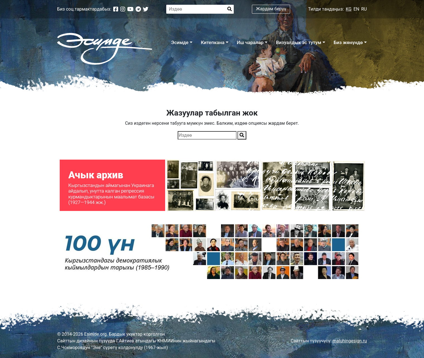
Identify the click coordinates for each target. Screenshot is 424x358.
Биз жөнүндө (348, 42)
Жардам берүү (271, 8)
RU (364, 9)
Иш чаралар (250, 42)
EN (356, 9)
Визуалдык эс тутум (298, 42)
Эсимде (179, 42)
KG (349, 9)
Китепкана (213, 42)
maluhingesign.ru (350, 340)
